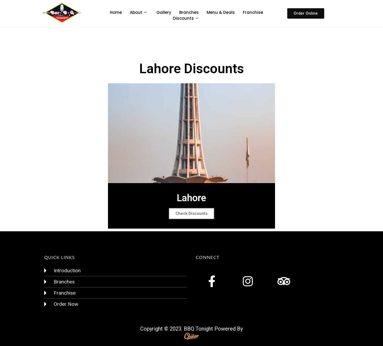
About (138, 12)
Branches (189, 12)
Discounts (185, 18)
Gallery (163, 12)
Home (116, 12)
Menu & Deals (221, 12)
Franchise (253, 12)
